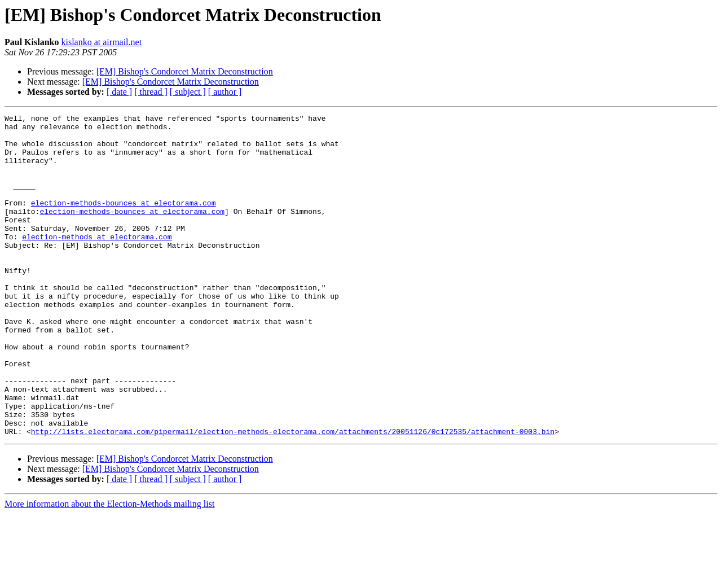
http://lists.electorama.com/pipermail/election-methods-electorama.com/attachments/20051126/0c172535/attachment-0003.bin (292, 496)
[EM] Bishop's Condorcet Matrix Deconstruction (184, 71)
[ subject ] (188, 92)
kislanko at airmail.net (101, 42)
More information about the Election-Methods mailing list (109, 568)
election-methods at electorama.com (96, 262)
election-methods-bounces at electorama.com (123, 221)
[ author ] (225, 92)
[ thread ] (151, 92)
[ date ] (119, 92)
